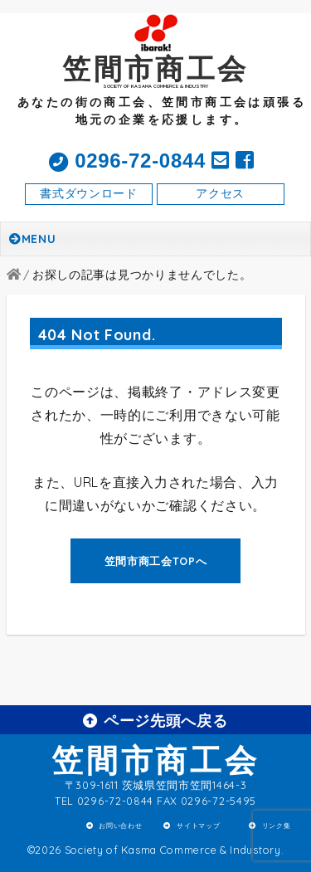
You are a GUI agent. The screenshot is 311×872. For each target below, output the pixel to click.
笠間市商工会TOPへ (155, 561)
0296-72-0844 (127, 160)
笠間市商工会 (155, 760)
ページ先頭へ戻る (155, 720)
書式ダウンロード (89, 193)
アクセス (220, 193)
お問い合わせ (120, 825)
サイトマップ (198, 825)
